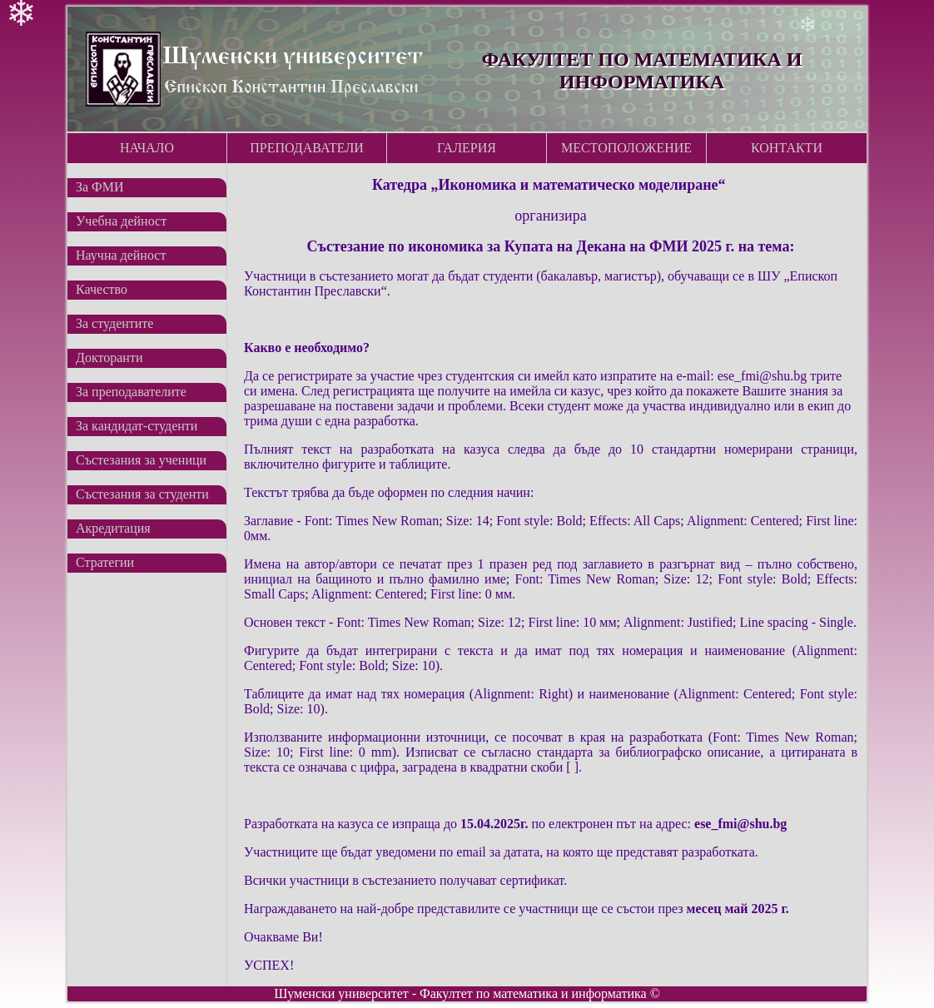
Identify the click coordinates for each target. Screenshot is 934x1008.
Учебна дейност (121, 221)
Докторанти (109, 357)
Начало (147, 148)
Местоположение (626, 148)
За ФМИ (100, 187)
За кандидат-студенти (136, 426)
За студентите (114, 323)
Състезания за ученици (141, 460)
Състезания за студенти (142, 494)
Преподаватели (307, 148)
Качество (101, 289)
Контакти (786, 148)
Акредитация (113, 528)
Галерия (466, 148)
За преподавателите (131, 392)
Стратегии (105, 562)
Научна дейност (121, 255)
